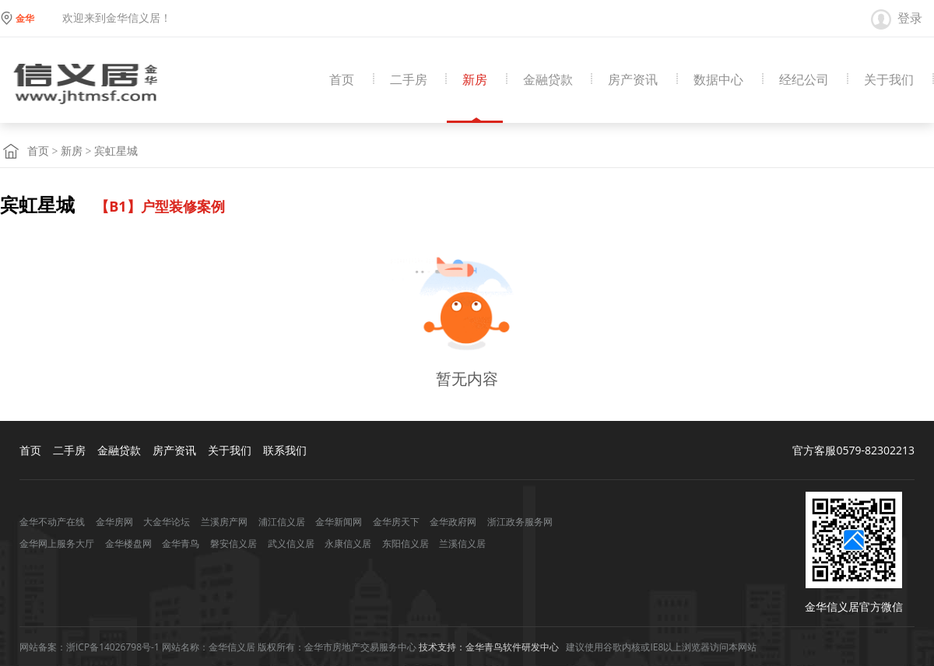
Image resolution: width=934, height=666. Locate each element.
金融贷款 (548, 79)
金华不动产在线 (52, 521)
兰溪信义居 (462, 543)
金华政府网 (453, 521)
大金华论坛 (166, 521)
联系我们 (285, 450)
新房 (474, 79)
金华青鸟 (180, 543)
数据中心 (718, 79)
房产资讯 (633, 79)
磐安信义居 (233, 543)
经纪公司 (804, 79)
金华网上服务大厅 (56, 543)
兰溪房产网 (224, 521)
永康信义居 (348, 543)
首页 (341, 79)
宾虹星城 (116, 151)
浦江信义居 (281, 521)
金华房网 (114, 521)
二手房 (408, 79)
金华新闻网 (338, 521)
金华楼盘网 (128, 543)
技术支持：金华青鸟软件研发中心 (489, 647)
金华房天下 (396, 521)
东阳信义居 (405, 543)
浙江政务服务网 (520, 521)
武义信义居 (291, 543)
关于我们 (889, 79)
